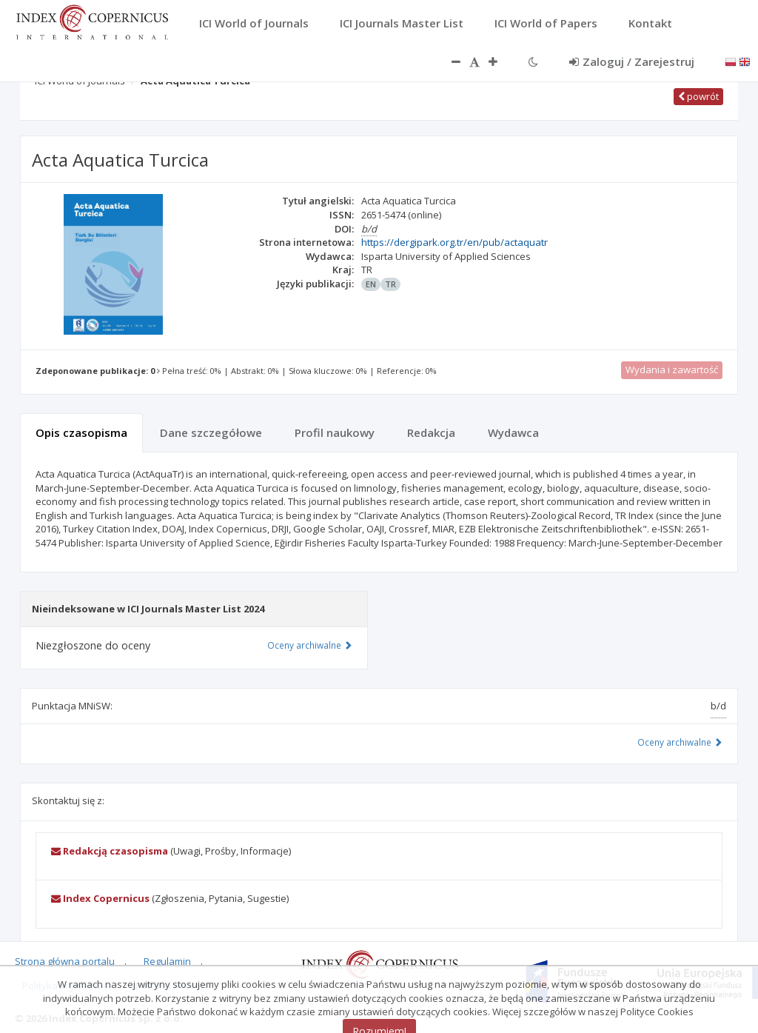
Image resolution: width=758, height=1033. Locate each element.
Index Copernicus (100, 898)
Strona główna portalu (65, 961)
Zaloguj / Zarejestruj (631, 61)
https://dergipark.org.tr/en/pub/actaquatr (454, 242)
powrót (698, 96)
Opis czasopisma (81, 432)
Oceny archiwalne (679, 742)
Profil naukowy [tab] (335, 432)
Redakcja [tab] (431, 432)
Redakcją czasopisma (109, 851)
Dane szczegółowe (211, 432)
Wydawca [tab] (513, 432)
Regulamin (167, 961)
